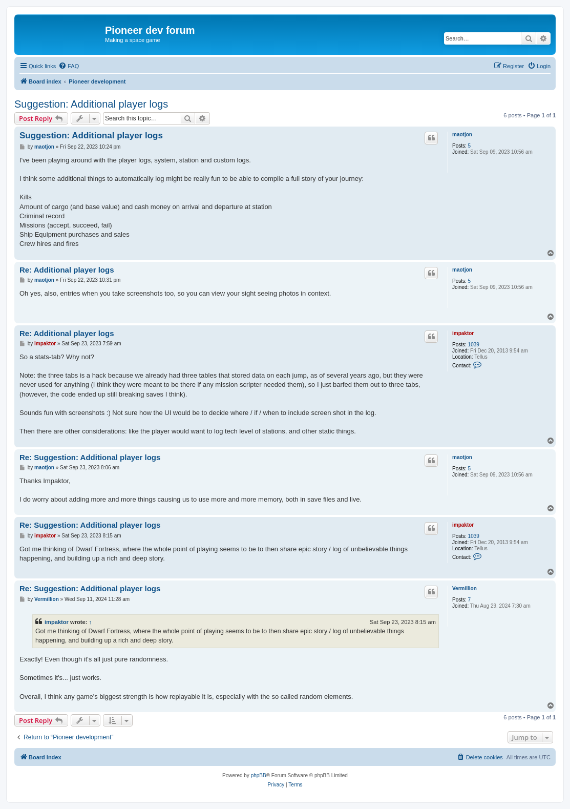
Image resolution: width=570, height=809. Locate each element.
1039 (473, 344)
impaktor (463, 333)
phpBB (258, 775)
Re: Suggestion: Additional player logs (89, 457)
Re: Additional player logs (66, 269)
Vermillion (464, 588)
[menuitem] (68, 66)
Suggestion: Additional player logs (91, 104)
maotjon (462, 134)
